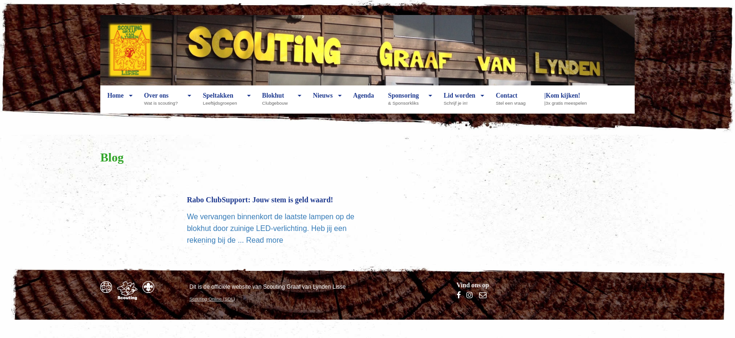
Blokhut (277, 103)
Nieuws (322, 103)
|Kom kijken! (568, 103)
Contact (513, 103)
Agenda (363, 103)
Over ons (163, 103)
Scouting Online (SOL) (212, 298)
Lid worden (460, 103)
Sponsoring (405, 103)
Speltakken (222, 103)
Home (115, 103)
